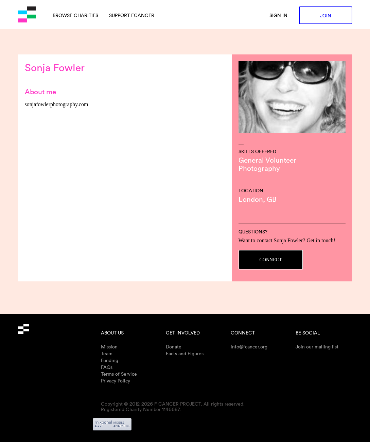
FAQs (106, 367)
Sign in (278, 15)
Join (325, 15)
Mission (109, 346)
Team (106, 353)
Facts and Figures (185, 353)
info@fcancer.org (249, 346)
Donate (173, 346)
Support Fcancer (131, 15)
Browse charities (75, 15)
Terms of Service (119, 374)
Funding (109, 360)
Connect (271, 259)
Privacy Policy (115, 380)
